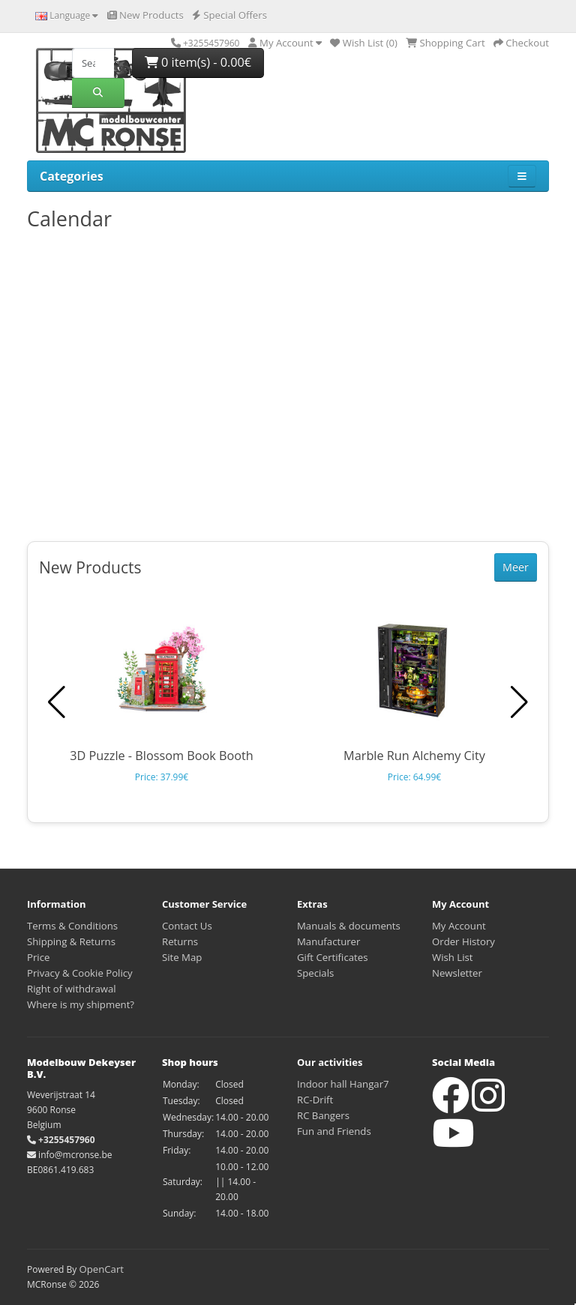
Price (38, 957)
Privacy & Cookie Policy (80, 973)
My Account (459, 925)
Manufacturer (328, 941)
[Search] (93, 63)
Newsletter (457, 973)
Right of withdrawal (71, 988)
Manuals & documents (348, 925)
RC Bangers (323, 1115)
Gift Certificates (332, 957)
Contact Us (187, 925)
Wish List (452, 957)
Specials (315, 973)
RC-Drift (315, 1099)
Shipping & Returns (71, 941)
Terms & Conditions (72, 925)
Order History (463, 941)
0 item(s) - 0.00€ (198, 62)
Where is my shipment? (80, 1004)
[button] (519, 702)
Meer (515, 567)
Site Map (182, 957)
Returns (180, 941)
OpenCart (101, 1269)
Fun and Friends (334, 1131)
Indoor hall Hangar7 (343, 1084)
